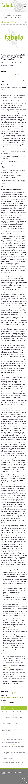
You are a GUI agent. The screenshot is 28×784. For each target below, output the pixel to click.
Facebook (24, 780)
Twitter (24, 782)
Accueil (3, 14)
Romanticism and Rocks (7, 758)
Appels (8, 14)
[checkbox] (26, 22)
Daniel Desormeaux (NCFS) (8, 693)
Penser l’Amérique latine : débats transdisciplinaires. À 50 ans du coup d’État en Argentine (14, 753)
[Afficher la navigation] (25, 5)
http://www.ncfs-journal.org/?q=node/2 (12, 698)
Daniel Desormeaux (9, 76)
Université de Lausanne (20, 74)
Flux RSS (24, 778)
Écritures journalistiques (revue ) (11, 723)
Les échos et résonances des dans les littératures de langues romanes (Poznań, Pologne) (14, 729)
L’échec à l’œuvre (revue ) (10, 735)
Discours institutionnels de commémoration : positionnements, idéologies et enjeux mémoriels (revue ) (13, 741)
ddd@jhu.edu (18, 111)
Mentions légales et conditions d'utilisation (9, 776)
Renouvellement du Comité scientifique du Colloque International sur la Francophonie (13, 712)
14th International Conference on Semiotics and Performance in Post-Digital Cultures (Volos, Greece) (13, 763)
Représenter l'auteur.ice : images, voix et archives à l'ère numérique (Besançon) (13, 747)
